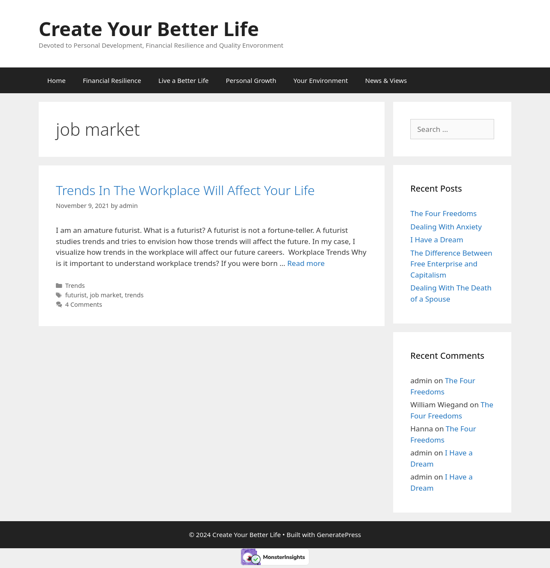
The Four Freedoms (443, 213)
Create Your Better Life (149, 28)
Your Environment (320, 80)
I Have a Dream (436, 239)
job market (106, 295)
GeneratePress (339, 534)
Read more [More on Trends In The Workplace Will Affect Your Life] (306, 263)
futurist (76, 295)
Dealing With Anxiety (446, 227)
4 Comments (83, 304)
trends (134, 295)
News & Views (386, 80)
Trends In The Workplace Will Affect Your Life (185, 190)
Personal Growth (251, 80)
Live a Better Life (184, 80)
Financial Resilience (112, 80)
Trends (75, 285)
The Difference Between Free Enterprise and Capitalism (451, 264)
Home (56, 80)
